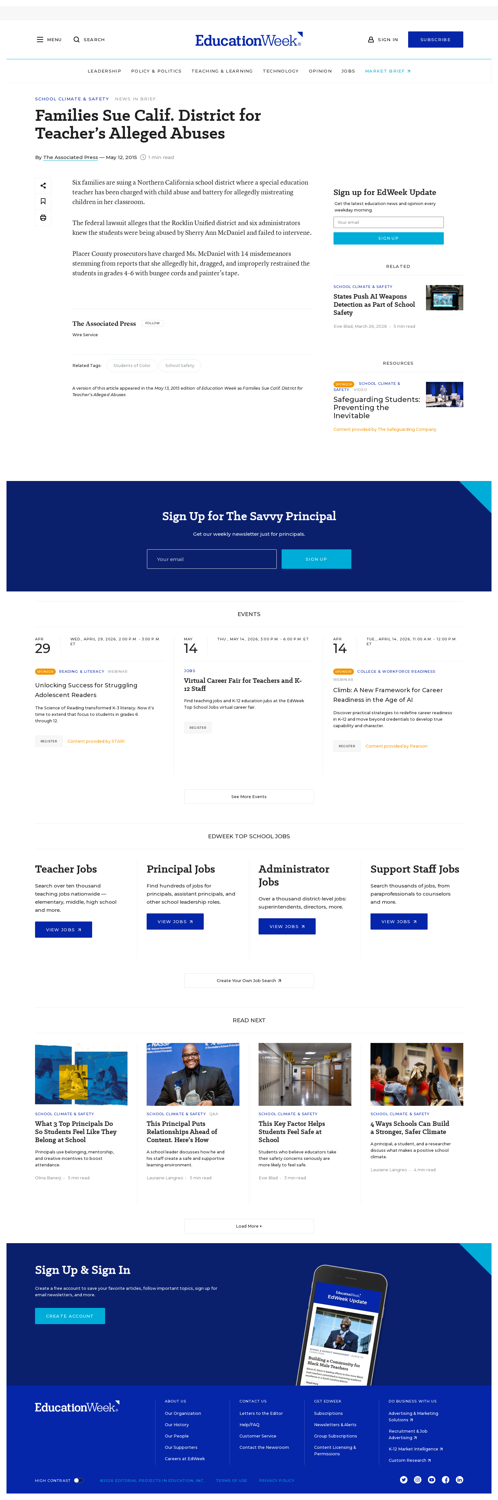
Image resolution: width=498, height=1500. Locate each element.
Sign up (316, 559)
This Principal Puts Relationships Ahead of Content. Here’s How (182, 1132)
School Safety (179, 365)
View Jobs (63, 929)
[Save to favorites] (43, 202)
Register (49, 741)
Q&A (213, 1114)
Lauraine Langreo (165, 1177)
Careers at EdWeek (185, 1458)
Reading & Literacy (81, 671)
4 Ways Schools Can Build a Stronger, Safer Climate (409, 1128)
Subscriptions (328, 1413)
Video (360, 389)
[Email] (212, 559)
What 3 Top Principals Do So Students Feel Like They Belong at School (75, 1132)
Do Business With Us (413, 1401)
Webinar (118, 671)
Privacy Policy (277, 1480)
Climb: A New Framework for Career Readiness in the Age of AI (388, 695)
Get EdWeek (328, 1401)
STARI (118, 741)
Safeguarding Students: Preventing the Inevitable (377, 407)
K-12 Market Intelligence (416, 1449)
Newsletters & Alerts (335, 1424)
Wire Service (85, 334)
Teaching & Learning (222, 71)
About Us (176, 1401)
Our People (177, 1436)
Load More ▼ (249, 1226)
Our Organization (183, 1413)
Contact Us (253, 1401)
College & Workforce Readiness (396, 671)
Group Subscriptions (335, 1436)
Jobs (348, 71)
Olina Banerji (48, 1177)
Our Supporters (181, 1447)
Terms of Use (231, 1480)
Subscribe (435, 39)
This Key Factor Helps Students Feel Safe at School (292, 1132)
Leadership (104, 71)
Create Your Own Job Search (249, 980)
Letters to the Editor (261, 1413)
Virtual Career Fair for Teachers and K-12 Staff (243, 685)
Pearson (419, 746)
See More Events (249, 796)
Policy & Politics (156, 71)
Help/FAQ (249, 1424)
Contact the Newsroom (264, 1447)
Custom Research (410, 1460)
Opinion (320, 71)
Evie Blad (343, 326)
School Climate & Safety (72, 99)
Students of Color (132, 365)
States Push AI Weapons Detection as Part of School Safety (374, 304)
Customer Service (257, 1436)
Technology (281, 71)
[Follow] (153, 323)
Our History (177, 1424)
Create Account (70, 1316)
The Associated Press (70, 157)
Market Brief (387, 71)
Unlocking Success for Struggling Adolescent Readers (86, 690)
